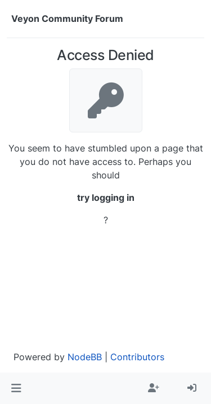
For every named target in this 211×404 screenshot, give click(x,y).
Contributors (137, 356)
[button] (16, 388)
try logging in (105, 197)
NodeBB (85, 356)
